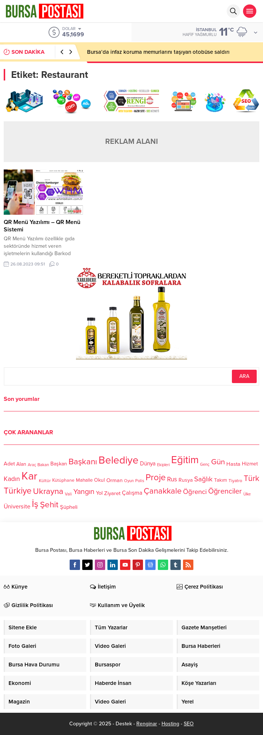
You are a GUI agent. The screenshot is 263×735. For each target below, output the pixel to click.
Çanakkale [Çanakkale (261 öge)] (163, 491)
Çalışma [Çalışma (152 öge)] (132, 493)
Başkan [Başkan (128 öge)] (58, 464)
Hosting (170, 724)
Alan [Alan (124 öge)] (21, 464)
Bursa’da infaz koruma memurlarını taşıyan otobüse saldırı (158, 52)
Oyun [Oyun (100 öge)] (129, 480)
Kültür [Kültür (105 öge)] (45, 480)
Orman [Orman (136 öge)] (114, 480)
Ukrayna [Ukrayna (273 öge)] (48, 491)
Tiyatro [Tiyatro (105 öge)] (235, 480)
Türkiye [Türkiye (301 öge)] (17, 490)
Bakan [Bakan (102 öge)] (43, 464)
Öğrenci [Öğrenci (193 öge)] (195, 492)
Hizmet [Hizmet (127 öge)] (250, 464)
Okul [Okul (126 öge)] (99, 480)
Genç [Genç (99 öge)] (205, 464)
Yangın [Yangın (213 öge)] (83, 491)
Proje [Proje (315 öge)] (156, 477)
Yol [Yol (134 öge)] (99, 493)
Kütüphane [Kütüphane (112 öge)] (63, 480)
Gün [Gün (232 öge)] (218, 462)
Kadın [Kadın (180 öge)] (12, 479)
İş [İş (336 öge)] (35, 504)
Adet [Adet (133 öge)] (9, 464)
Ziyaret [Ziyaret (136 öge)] (112, 493)
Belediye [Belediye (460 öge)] (119, 460)
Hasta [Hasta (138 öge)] (233, 464)
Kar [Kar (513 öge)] (29, 475)
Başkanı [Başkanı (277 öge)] (83, 462)
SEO (189, 724)
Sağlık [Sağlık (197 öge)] (203, 479)
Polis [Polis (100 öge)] (139, 480)
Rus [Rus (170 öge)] (172, 480)
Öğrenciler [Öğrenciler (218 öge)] (225, 491)
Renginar (146, 724)
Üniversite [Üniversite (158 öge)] (17, 506)
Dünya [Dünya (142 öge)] (148, 463)
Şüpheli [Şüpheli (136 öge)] (68, 507)
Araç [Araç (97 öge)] (32, 464)
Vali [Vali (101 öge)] (68, 494)
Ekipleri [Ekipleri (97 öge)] (163, 464)
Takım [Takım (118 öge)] (220, 480)
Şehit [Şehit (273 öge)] (49, 505)
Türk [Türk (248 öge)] (251, 478)
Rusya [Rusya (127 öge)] (186, 480)
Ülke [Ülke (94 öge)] (247, 494)
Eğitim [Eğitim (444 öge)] (185, 460)
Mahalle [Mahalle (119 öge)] (84, 480)
